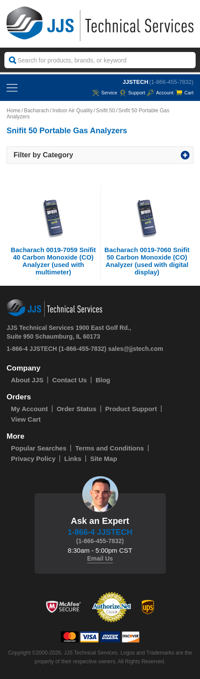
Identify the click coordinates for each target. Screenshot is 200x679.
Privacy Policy (33, 458)
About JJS (27, 380)
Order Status (76, 408)
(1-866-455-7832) (171, 82)
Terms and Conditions (109, 448)
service (104, 92)
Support (132, 92)
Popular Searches (39, 448)
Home (14, 110)
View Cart (26, 419)
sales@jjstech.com (135, 348)
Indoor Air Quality (73, 110)
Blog (102, 380)
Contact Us (69, 380)
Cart (184, 92)
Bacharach (36, 110)
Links (72, 458)
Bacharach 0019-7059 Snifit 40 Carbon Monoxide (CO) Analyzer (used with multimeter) (53, 261)
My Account (29, 408)
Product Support (131, 408)
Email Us (100, 558)
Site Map (103, 458)
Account (160, 92)
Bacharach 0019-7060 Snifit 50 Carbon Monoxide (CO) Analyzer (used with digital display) (147, 261)
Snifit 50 (105, 110)
